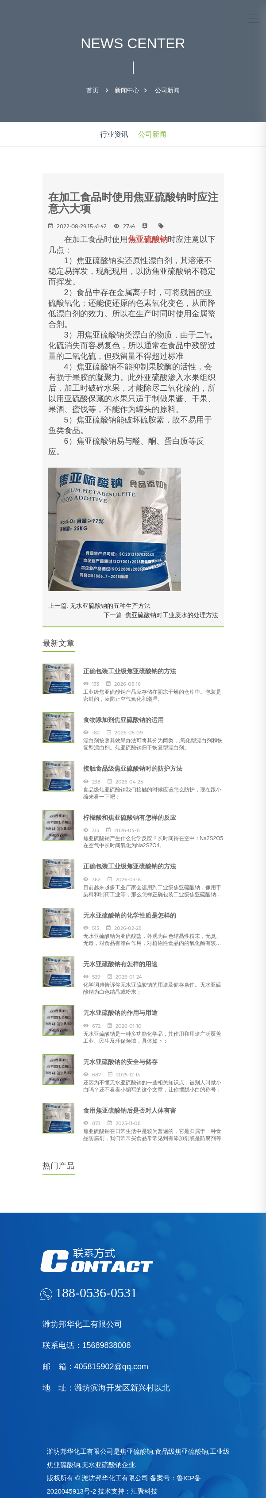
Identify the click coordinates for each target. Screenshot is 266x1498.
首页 (92, 90)
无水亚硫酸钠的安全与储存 (120, 1061)
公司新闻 (167, 90)
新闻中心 (127, 90)
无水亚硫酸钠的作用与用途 (120, 1012)
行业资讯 (114, 134)
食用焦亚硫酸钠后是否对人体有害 (129, 1110)
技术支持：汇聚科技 (128, 1491)
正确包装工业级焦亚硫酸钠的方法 (129, 671)
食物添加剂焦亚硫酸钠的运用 (123, 719)
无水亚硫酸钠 (102, 1464)
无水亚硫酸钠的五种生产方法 (110, 606)
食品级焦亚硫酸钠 (181, 1451)
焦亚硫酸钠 (148, 239)
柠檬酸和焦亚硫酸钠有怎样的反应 (129, 817)
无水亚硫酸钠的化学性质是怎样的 (129, 915)
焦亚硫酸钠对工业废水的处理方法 (171, 615)
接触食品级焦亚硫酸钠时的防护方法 (132, 768)
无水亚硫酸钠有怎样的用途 (120, 964)
